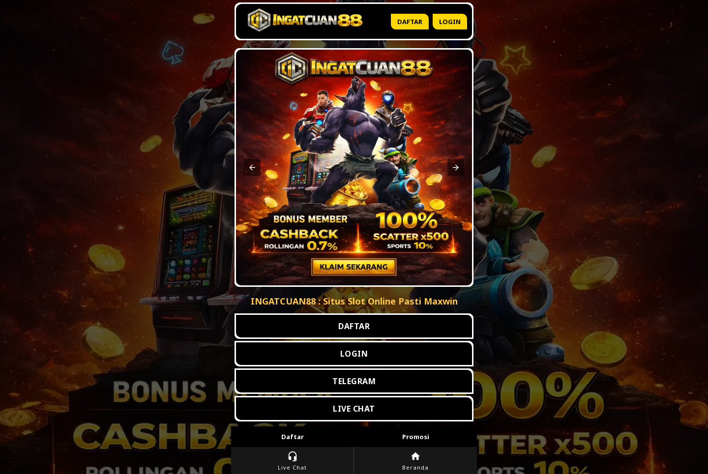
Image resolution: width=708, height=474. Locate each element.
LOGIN (354, 353)
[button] (252, 167)
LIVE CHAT (354, 408)
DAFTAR (354, 326)
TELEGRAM (354, 381)
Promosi (415, 436)
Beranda (415, 461)
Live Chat (292, 461)
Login (450, 21)
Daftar (409, 21)
